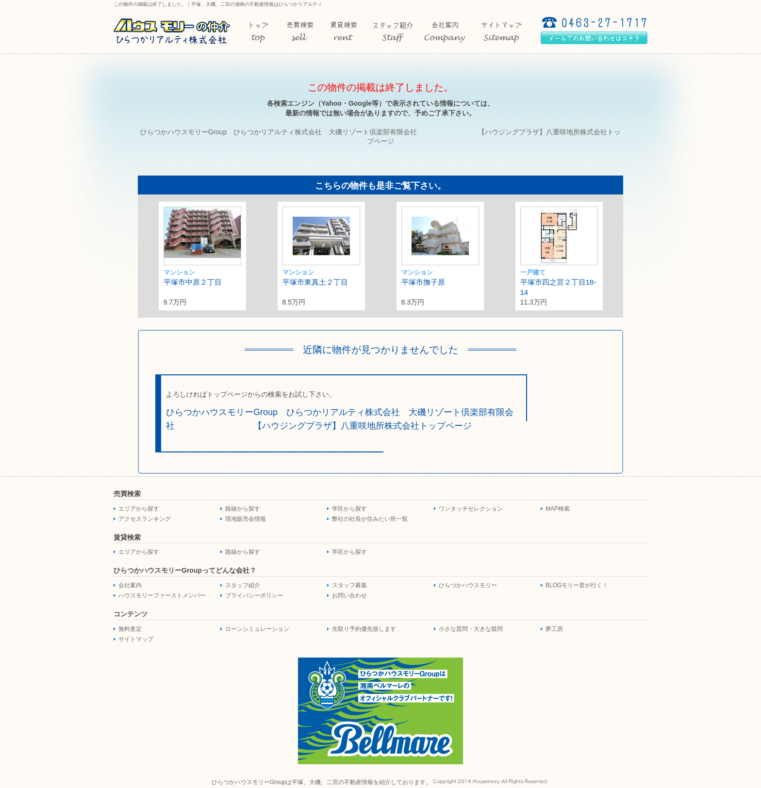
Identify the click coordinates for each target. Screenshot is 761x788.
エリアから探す (138, 508)
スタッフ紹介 (242, 585)
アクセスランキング (144, 518)
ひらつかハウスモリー (468, 585)
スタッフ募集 (349, 585)
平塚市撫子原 (423, 282)
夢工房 (554, 629)
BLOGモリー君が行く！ (577, 585)
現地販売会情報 (245, 518)
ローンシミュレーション (257, 629)
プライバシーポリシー (254, 595)
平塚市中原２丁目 (193, 282)
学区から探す (349, 508)
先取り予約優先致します (364, 629)
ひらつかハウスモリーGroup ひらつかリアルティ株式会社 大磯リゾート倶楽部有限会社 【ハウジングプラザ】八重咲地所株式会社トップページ (339, 419)
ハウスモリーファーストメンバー (162, 595)
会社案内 (130, 585)
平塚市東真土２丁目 (315, 282)
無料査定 (130, 629)
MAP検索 (558, 508)
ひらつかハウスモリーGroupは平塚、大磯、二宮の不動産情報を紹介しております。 (321, 782)
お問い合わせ (349, 595)
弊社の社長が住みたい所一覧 (370, 518)
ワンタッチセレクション (471, 508)
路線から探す (242, 508)
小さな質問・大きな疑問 (471, 629)
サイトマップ (135, 639)
